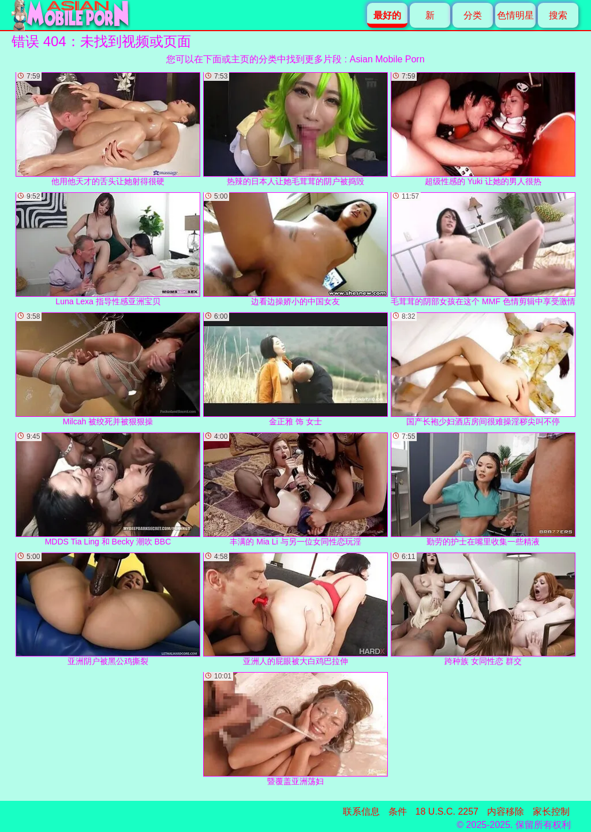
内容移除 (505, 811)
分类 (472, 15)
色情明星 (515, 15)
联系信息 (361, 811)
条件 (397, 811)
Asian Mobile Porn (387, 59)
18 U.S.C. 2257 (447, 811)
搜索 (558, 15)
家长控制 (551, 811)
